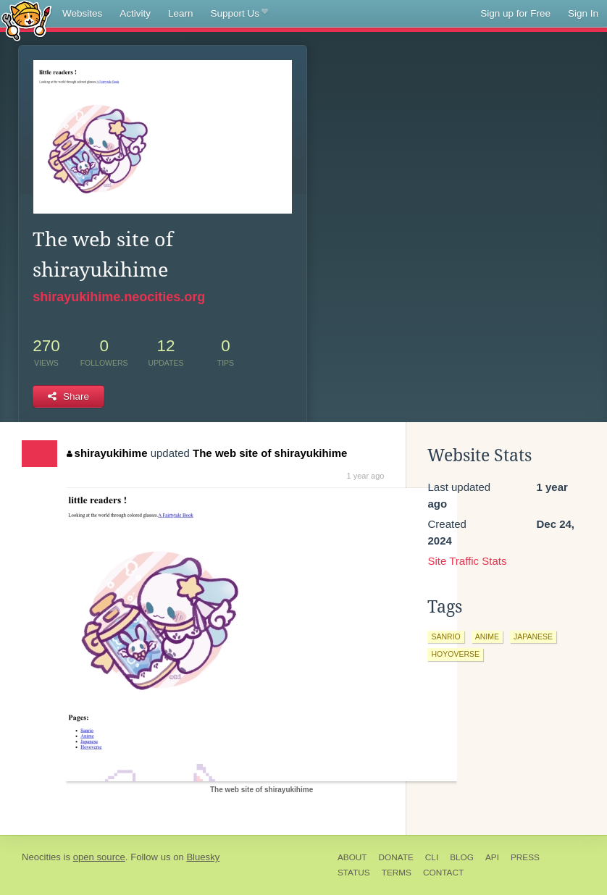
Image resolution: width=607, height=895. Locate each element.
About (352, 857)
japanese (533, 636)
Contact (443, 872)
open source (99, 857)
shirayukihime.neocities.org (119, 297)
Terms (396, 872)
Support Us (239, 14)
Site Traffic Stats (466, 561)
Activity (135, 13)
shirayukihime (107, 453)
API (492, 857)
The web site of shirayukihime (270, 453)
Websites (82, 13)
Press (525, 857)
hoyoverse (455, 654)
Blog (462, 857)
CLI (431, 857)
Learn (180, 13)
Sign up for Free (515, 13)
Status (354, 872)
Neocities (41, 857)
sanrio (445, 636)
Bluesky (202, 857)
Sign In (583, 13)
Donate (396, 857)
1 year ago (365, 475)
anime (487, 636)
